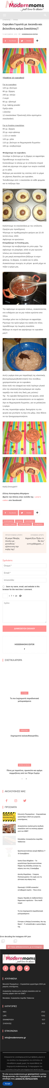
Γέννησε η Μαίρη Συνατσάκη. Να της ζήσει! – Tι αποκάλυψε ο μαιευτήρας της (32, 924)
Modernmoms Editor (30, 34)
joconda (29, 521)
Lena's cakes (9, 524)
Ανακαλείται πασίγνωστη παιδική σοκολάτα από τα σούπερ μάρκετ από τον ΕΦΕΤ (31, 828)
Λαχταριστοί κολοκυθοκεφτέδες (25, 735)
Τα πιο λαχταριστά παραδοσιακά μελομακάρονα (24, 699)
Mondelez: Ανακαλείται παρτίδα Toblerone (18, 998)
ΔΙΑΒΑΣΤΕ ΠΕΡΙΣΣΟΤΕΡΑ (26, 1079)
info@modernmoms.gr (15, 1037)
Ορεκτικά (24, 730)
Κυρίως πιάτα (24, 765)
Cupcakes (8, 521)
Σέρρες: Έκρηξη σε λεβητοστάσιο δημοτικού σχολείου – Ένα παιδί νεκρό (30, 900)
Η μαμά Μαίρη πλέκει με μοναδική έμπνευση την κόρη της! (12, 543)
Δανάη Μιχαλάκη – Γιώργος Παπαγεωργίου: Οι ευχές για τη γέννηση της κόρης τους (30, 876)
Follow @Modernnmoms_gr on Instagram (25, 947)
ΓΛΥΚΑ (24, 693)
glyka (19, 521)
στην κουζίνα (25, 524)
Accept (7, 1084)
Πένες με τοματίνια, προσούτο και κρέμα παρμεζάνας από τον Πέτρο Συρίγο (24, 771)
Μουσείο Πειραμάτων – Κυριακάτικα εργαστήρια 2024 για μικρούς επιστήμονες (32, 816)
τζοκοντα (38, 524)
